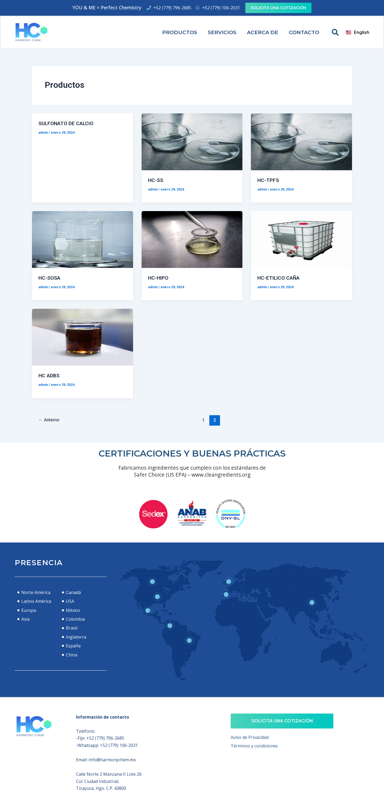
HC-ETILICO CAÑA (279, 277)
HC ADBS (49, 375)
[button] (335, 32)
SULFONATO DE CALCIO (67, 123)
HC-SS (155, 180)
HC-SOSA (49, 277)
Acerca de (262, 32)
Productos (179, 32)
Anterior (50, 419)
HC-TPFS (268, 180)
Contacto (304, 32)
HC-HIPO (158, 277)
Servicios (222, 32)
